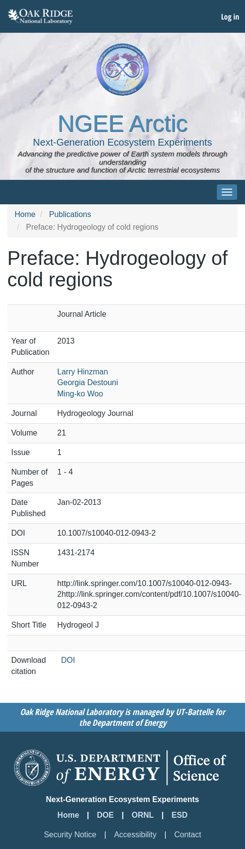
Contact (187, 834)
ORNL (143, 815)
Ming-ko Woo (80, 394)
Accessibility (135, 834)
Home (25, 214)
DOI (68, 660)
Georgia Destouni (87, 382)
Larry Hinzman (82, 372)
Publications (70, 214)
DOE (105, 815)
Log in (230, 16)
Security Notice (70, 834)
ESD (180, 815)
